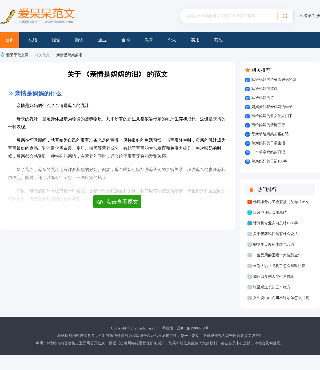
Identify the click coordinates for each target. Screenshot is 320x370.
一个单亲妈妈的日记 (268, 152)
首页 (9, 40)
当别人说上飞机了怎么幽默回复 (279, 266)
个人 (172, 40)
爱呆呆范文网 (17, 55)
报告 (56, 40)
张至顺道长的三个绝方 (271, 287)
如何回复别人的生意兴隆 (273, 276)
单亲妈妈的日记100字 (269, 161)
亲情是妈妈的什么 (38, 93)
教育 (149, 40)
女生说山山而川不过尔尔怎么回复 (281, 298)
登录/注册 (312, 16)
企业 (102, 40)
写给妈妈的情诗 (264, 89)
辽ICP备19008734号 (193, 328)
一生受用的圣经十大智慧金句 (277, 255)
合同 (125, 40)
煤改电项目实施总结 (270, 212)
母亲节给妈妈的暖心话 (270, 134)
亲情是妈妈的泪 (69, 55)
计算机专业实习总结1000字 (275, 223)
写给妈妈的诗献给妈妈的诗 (273, 80)
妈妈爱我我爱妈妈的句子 (272, 107)
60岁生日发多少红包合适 (273, 244)
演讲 (79, 40)
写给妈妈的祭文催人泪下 (272, 116)
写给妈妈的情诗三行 (268, 125)
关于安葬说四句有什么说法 (275, 234)
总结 (33, 40)
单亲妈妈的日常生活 (268, 143)
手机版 (167, 328)
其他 (218, 40)
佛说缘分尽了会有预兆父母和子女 (281, 202)
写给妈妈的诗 (262, 98)
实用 (195, 40)
